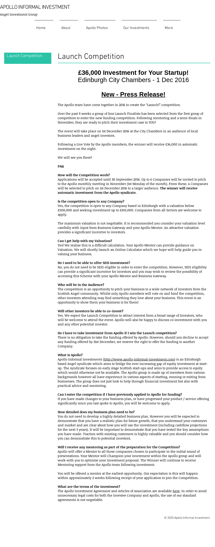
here (176, 491)
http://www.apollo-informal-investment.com (139, 359)
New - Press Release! (133, 94)
